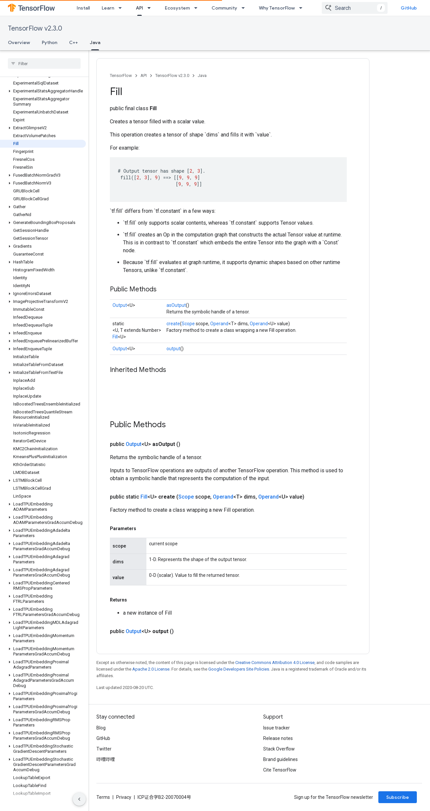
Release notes (278, 738)
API (143, 75)
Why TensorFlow (277, 8)
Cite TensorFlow (279, 770)
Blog (101, 727)
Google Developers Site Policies (238, 669)
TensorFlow (121, 75)
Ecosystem (177, 8)
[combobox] (355, 8)
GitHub (409, 8)
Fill (115, 336)
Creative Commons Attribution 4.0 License (275, 662)
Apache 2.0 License (150, 669)
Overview (19, 42)
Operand (219, 323)
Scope (188, 323)
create (173, 323)
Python (49, 42)
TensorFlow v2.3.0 (35, 28)
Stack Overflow (279, 748)
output (173, 348)
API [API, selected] (139, 8)
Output (120, 305)
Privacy (123, 797)
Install (83, 8)
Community (224, 8)
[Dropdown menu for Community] (245, 8)
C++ (73, 42)
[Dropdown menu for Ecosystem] (198, 8)
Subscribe (397, 797)
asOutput (176, 305)
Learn (108, 8)
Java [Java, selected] (95, 42)
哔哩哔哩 (105, 759)
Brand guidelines (280, 759)
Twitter (104, 748)
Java (202, 75)
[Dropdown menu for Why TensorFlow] (303, 8)
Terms (103, 797)
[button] (43, 91)
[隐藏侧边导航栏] (79, 799)
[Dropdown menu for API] (151, 8)
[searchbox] (44, 63)
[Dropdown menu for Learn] (122, 8)
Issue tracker (276, 727)
